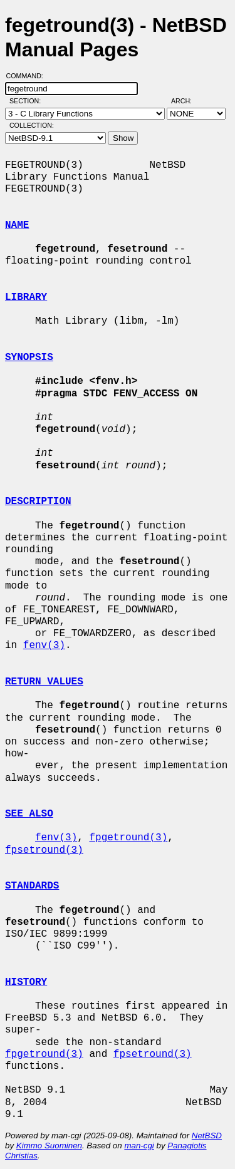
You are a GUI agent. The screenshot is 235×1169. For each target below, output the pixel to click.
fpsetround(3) (44, 850)
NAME (17, 225)
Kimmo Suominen (49, 1145)
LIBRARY (26, 297)
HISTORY (26, 982)
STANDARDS (32, 886)
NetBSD (207, 1135)
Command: (28, 76)
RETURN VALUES (44, 682)
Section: (27, 101)
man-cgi (139, 1145)
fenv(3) (44, 645)
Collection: (31, 125)
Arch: (187, 101)
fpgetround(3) (128, 838)
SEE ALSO (29, 814)
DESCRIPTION (38, 501)
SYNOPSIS (29, 357)
